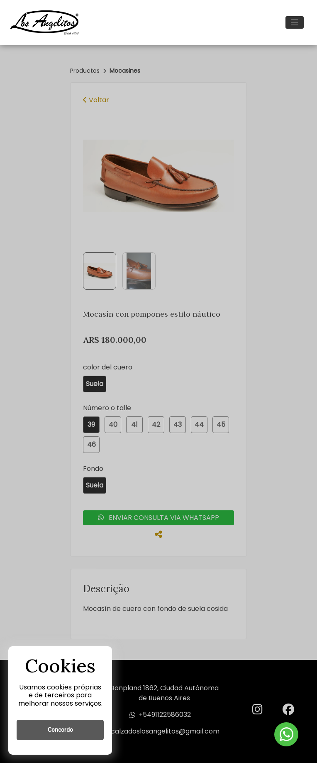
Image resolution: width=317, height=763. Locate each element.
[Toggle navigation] (294, 22)
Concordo (60, 729)
